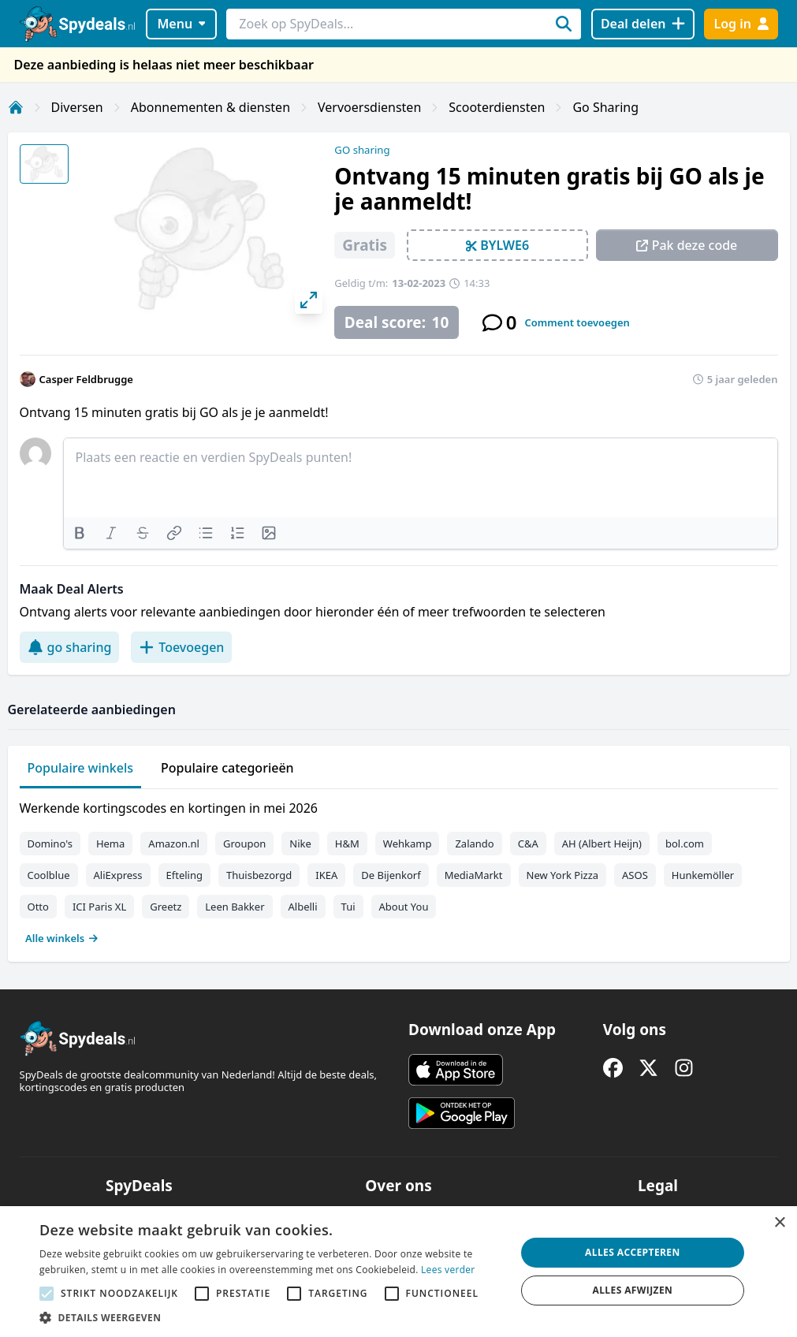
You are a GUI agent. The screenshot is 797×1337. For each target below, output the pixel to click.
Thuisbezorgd (259, 875)
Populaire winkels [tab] (81, 768)
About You (404, 906)
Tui (348, 906)
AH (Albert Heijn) (602, 843)
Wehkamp (407, 843)
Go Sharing (605, 107)
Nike (300, 843)
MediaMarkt (474, 875)
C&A (528, 843)
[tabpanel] (399, 869)
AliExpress (118, 875)
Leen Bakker (234, 906)
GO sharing (361, 149)
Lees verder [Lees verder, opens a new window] (448, 1269)
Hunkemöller (703, 875)
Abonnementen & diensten (210, 107)
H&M (347, 843)
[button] (270, 1317)
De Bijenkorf (390, 875)
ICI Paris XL (99, 906)
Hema (110, 843)
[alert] (398, 1271)
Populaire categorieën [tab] (227, 768)
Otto (38, 906)
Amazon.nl (173, 843)
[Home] (16, 107)
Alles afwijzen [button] (632, 1290)
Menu (181, 23)
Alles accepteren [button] (632, 1252)
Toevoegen (181, 647)
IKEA (326, 875)
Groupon (244, 843)
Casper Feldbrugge (86, 379)
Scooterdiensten (497, 107)
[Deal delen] (643, 24)
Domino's (50, 843)
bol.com (684, 843)
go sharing (70, 647)
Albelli (303, 906)
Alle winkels (62, 938)
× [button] (779, 1223)
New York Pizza (563, 875)
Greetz (165, 906)
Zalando (474, 843)
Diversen (77, 107)
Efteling (184, 875)
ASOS (635, 875)
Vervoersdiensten (369, 107)
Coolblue (49, 875)
